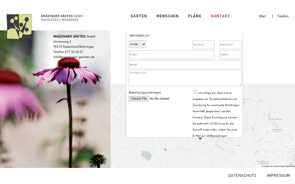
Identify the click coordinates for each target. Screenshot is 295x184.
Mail (262, 16)
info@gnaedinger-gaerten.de (74, 60)
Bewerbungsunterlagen (145, 100)
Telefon (283, 16)
